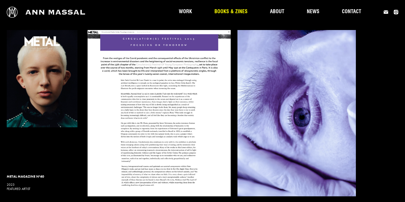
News (313, 12)
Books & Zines (231, 12)
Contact (351, 12)
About (277, 12)
